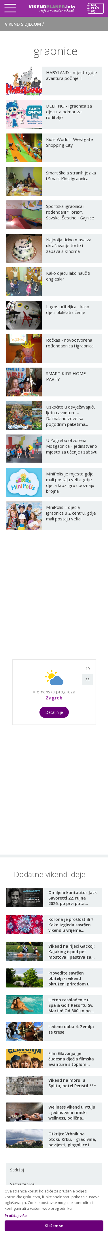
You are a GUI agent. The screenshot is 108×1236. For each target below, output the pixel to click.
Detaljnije (54, 712)
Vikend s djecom (24, 24)
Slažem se (54, 1225)
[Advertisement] (54, 592)
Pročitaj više (16, 1215)
